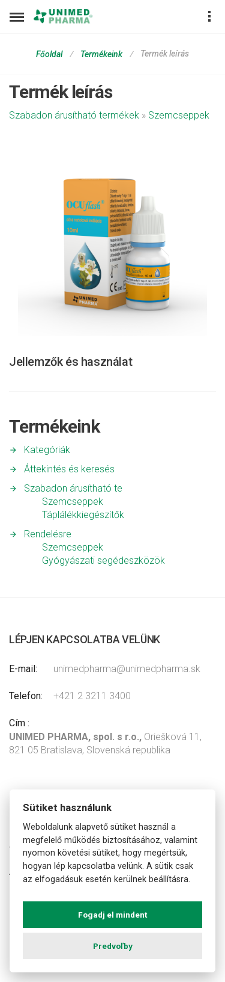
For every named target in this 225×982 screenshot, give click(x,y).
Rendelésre (47, 534)
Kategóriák (47, 449)
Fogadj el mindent (112, 914)
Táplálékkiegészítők (83, 514)
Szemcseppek (178, 115)
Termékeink (101, 54)
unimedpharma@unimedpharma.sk (126, 669)
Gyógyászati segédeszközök (103, 560)
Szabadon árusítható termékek (74, 115)
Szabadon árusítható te (73, 488)
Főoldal (49, 54)
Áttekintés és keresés (69, 469)
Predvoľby (113, 946)
